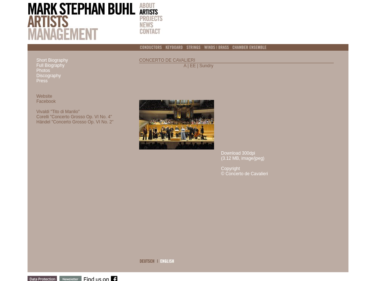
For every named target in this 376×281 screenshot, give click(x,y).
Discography (48, 75)
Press (42, 80)
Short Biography (52, 60)
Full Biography (50, 65)
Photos (43, 70)
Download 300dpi (238, 153)
